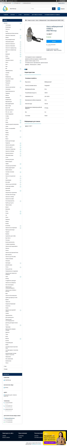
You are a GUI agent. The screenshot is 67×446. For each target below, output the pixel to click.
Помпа (7, 307)
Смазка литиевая (9, 258)
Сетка (7, 157)
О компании (21, 435)
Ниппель (7, 248)
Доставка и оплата (37, 14)
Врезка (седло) (9, 161)
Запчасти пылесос (9, 153)
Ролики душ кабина (10, 186)
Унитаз (7, 362)
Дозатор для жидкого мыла (12, 322)
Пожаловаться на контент (36, 444)
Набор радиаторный (10, 167)
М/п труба (8, 182)
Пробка (7, 173)
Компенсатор (8, 360)
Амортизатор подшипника (11, 192)
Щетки (7, 56)
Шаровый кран (9, 101)
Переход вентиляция (10, 229)
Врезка (7, 299)
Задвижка (8, 93)
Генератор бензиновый (10, 303)
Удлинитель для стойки (11, 235)
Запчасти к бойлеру (10, 151)
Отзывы (5, 369)
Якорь (7, 122)
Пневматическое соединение (12, 271)
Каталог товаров (6, 437)
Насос (37, 20)
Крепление (8, 188)
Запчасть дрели (9, 147)
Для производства (10, 317)
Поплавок (8, 240)
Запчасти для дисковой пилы (12, 252)
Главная (6, 14)
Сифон (7, 163)
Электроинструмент (10, 41)
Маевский (8, 54)
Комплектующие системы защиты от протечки (11, 354)
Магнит (7, 207)
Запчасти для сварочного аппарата (11, 274)
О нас (20, 14)
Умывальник (8, 356)
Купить (54, 41)
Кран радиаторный (10, 103)
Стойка (7, 116)
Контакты (26, 14)
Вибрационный (42, 20)
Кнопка (7, 134)
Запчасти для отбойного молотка (11, 291)
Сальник (7, 72)
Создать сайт (10, 0)
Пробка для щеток (10, 202)
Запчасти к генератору (10, 149)
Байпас (7, 37)
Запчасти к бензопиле (10, 45)
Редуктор (8, 219)
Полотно (7, 85)
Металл (7, 338)
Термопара (8, 326)
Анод (7, 31)
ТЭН (6, 178)
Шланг (7, 130)
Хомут (7, 126)
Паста (7, 217)
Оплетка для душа (10, 159)
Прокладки (8, 262)
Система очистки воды (10, 194)
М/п (6, 68)
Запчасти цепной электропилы (12, 124)
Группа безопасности (10, 91)
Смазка (7, 313)
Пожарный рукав (9, 342)
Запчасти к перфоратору (11, 47)
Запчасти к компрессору (11, 49)
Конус (7, 336)
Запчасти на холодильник (11, 227)
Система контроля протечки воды (12, 347)
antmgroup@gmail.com (10, 418)
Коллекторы (8, 27)
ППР (6, 51)
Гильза (7, 250)
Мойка (7, 344)
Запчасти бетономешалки (11, 295)
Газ (6, 215)
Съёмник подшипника (10, 244)
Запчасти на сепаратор (11, 282)
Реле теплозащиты (10, 284)
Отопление (8, 89)
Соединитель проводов (11, 280)
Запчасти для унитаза (10, 87)
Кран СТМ (8, 107)
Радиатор (8, 142)
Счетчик (7, 118)
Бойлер (7, 278)
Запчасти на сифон (10, 198)
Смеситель (8, 190)
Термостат (8, 301)
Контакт (7, 340)
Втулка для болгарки (10, 140)
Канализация (8, 180)
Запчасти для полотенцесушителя (10, 320)
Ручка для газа (9, 269)
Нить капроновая (9, 358)
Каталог (13, 14)
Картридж (8, 97)
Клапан (7, 223)
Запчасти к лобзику (10, 196)
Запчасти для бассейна (11, 256)
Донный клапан (9, 264)
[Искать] (53, 8)
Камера (7, 221)
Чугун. (7, 276)
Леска (7, 211)
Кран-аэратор (9, 254)
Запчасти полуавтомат (10, 176)
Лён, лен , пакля (9, 111)
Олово (7, 213)
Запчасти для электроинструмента (10, 287)
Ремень (7, 132)
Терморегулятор (9, 70)
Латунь (7, 74)
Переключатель (9, 315)
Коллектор (8, 225)
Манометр (8, 209)
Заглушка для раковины (11, 165)
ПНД (6, 136)
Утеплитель (8, 305)
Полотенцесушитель (10, 200)
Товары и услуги (31, 20)
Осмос (7, 266)
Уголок (7, 324)
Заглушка (8, 260)
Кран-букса (8, 238)
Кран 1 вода (8, 105)
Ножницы (7, 58)
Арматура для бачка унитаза (12, 33)
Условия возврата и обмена (52, 14)
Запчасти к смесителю (10, 35)
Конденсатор (8, 99)
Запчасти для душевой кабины (11, 310)
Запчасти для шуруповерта (11, 246)
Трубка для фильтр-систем (11, 297)
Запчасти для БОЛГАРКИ (11, 184)
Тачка (7, 334)
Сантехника (8, 25)
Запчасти (8, 29)
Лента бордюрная (9, 113)
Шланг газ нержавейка (10, 128)
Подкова (7, 231)
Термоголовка (9, 204)
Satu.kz (39, 442)
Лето (7, 64)
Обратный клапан (9, 155)
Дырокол (7, 332)
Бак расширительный (10, 39)
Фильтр (7, 95)
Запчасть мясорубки (10, 145)
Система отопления (10, 171)
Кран (7, 293)
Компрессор (8, 76)
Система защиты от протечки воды (12, 351)
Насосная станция (9, 78)
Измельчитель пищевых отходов (11, 329)
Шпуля (7, 138)
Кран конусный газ (9, 109)
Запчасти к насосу (9, 60)
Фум (6, 66)
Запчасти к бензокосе (10, 43)
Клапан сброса (9, 169)
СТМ (7, 120)
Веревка (7, 233)
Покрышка (8, 82)
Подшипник (8, 80)
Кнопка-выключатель (10, 242)
